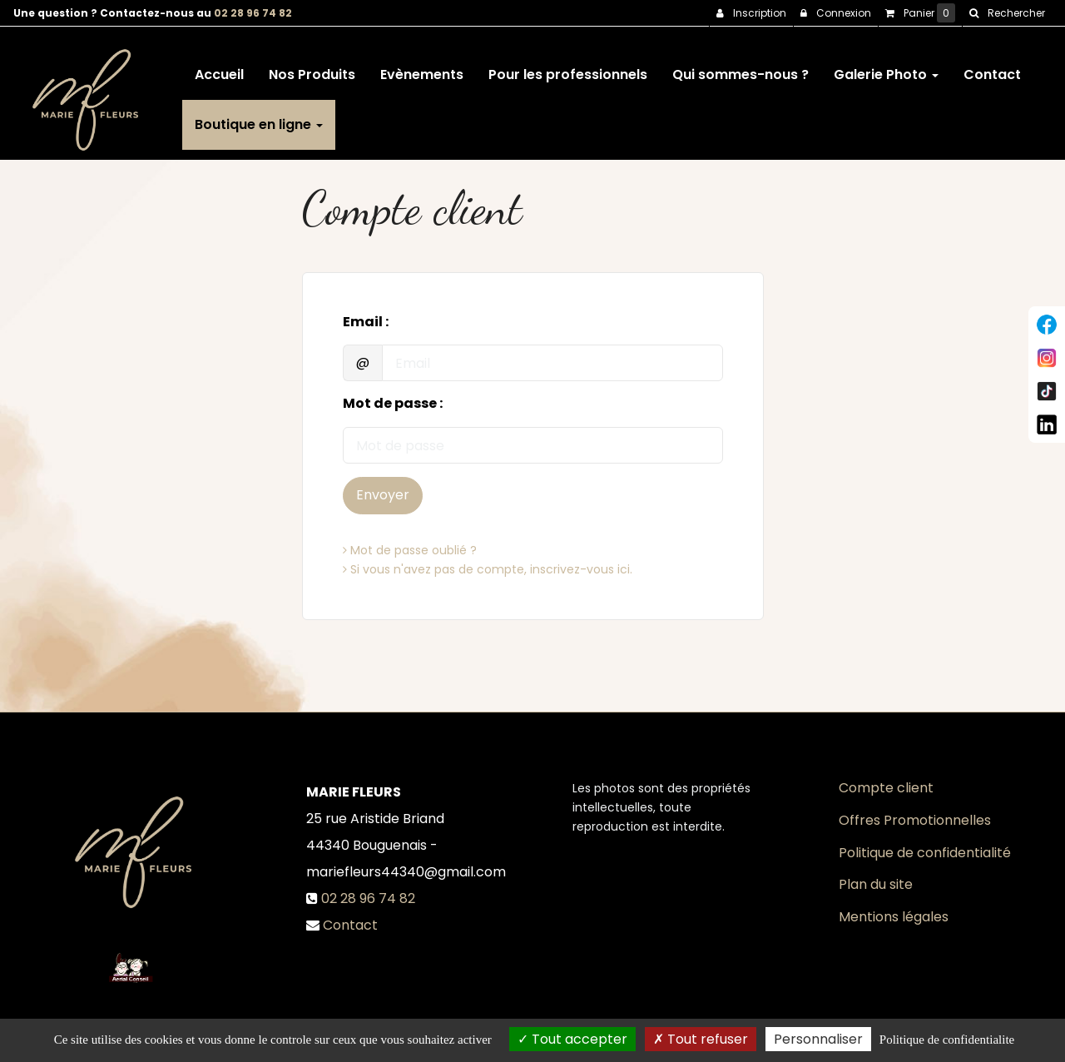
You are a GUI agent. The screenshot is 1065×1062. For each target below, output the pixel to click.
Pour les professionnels (567, 67)
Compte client (886, 787)
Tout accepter (572, 1039)
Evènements (421, 67)
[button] (1007, 13)
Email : (366, 322)
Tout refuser (700, 1039)
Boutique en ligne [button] (259, 117)
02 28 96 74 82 (253, 13)
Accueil (219, 67)
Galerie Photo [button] (886, 67)
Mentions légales (894, 916)
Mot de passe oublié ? (410, 550)
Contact (992, 67)
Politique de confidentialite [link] (946, 1039)
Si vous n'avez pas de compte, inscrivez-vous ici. (487, 569)
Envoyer (382, 494)
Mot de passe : (393, 404)
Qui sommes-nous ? (740, 67)
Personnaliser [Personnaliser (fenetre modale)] (818, 1039)
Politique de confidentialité (925, 852)
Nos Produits (312, 67)
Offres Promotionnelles (915, 820)
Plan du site (876, 884)
